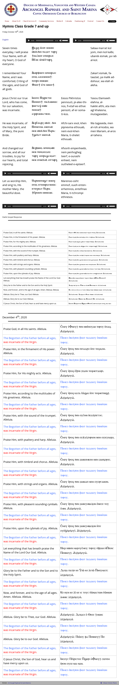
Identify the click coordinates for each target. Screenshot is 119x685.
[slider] (44, 40)
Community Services (46, 21)
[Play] (29, 40)
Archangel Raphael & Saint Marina (19, 683)
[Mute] (60, 40)
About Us (16, 21)
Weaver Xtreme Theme (110, 683)
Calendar (68, 21)
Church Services (30, 21)
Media (60, 21)
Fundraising (80, 21)
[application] (48, 40)
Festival (90, 21)
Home (7, 21)
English (5, 39)
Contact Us (100, 21)
